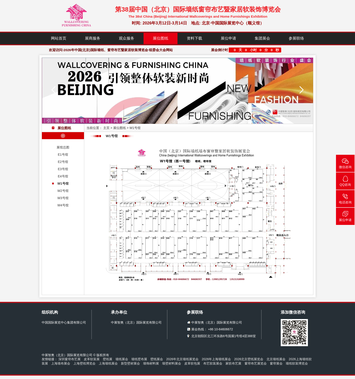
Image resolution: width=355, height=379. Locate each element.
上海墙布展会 (60, 363)
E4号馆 (63, 176)
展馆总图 (63, 147)
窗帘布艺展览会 (256, 363)
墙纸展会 (121, 359)
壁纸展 (107, 359)
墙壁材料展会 (171, 363)
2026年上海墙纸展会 (216, 359)
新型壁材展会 (130, 363)
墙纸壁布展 (139, 359)
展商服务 (92, 38)
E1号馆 (63, 154)
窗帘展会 (276, 363)
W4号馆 (63, 205)
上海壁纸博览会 (84, 363)
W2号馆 (63, 191)
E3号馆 (63, 169)
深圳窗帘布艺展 (69, 359)
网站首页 (58, 38)
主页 (106, 128)
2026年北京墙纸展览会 (182, 359)
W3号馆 (63, 198)
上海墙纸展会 (108, 363)
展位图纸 (160, 38)
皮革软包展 (192, 363)
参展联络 (296, 38)
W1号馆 (63, 183)
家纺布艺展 (233, 363)
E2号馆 (63, 162)
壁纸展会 (156, 359)
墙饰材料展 (151, 363)
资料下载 (194, 38)
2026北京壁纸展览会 (248, 359)
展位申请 (228, 38)
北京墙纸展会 (275, 359)
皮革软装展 (92, 359)
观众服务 (126, 38)
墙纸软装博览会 (297, 363)
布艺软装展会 (212, 363)
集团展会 (262, 38)
